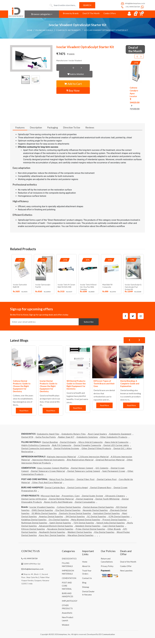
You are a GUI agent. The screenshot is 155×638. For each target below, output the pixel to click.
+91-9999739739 (130, 7)
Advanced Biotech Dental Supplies (56, 526)
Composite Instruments (68, 30)
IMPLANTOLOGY (69, 601)
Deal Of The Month (91, 13)
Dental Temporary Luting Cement (83, 471)
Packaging (52, 127)
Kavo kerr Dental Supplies (52, 535)
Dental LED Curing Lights (116, 445)
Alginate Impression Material (61, 456)
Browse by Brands (71, 13)
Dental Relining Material (61, 499)
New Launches (126, 570)
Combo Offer (126, 566)
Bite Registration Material (80, 460)
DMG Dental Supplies (42, 510)
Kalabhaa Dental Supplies (34, 519)
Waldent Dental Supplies (80, 532)
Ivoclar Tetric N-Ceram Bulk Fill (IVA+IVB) (66, 286)
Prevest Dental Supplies (114, 519)
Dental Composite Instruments (36, 448)
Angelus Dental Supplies (51, 516)
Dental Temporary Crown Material (48, 471)
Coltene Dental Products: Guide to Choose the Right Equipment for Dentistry (21, 386)
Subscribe (89, 322)
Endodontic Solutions (87, 437)
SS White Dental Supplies (44, 513)
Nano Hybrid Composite (116, 442)
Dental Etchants (68, 442)
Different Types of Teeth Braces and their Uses (104, 383)
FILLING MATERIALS (44, 30)
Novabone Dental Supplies (60, 529)
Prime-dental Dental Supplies (90, 529)
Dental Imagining (84, 499)
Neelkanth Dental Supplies (52, 532)
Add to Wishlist (75, 74)
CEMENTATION (69, 578)
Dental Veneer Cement (82, 468)
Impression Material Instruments (48, 460)
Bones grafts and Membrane (58, 502)
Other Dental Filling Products (96, 448)
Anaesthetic (67, 613)
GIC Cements (102, 468)
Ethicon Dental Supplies (33, 529)
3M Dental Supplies (75, 516)
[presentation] (137, 56)
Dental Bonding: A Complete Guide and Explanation (129, 383)
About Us (86, 566)
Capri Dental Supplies (113, 526)
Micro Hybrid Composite (90, 442)
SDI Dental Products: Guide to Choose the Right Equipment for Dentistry (76, 385)
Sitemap (85, 587)
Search (87, 5)
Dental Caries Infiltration (34, 499)
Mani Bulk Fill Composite (107, 286)
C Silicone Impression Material (93, 456)
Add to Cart (73, 83)
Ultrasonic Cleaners (115, 496)
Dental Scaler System (92, 496)
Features (20, 127)
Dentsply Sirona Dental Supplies (75, 513)
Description (36, 127)
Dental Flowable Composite (87, 445)
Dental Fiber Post (86, 479)
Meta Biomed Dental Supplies (85, 519)
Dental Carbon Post (107, 479)
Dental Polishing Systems (66, 448)
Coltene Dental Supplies (69, 507)
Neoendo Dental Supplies (95, 510)
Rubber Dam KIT (66, 437)
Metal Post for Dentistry (62, 479)
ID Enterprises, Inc (62, 634)
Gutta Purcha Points (46, 437)
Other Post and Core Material (47, 482)
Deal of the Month (128, 562)
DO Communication (107, 634)
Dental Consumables (85, 502)
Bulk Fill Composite (61, 445)
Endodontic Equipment (120, 434)
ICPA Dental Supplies (119, 516)
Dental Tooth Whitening (107, 499)
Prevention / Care (71, 496)
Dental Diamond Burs (100, 487)
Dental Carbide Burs (55, 487)
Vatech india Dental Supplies (110, 523)
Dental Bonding (50, 442)
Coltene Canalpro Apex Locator (134, 91)
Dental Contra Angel (77, 487)
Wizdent (65, 625)
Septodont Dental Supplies (106, 513)
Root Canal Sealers (97, 434)
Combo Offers (109, 13)
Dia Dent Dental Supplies (68, 510)
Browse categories (41, 14)
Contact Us (87, 578)
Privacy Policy (107, 566)
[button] (31, 58)
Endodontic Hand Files (48, 434)
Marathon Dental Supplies (81, 535)
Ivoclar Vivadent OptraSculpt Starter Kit (106, 30)
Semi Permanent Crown (113, 471)
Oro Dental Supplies (59, 519)
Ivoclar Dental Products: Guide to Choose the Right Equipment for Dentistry (48, 386)
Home (29, 30)
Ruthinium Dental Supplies (34, 523)
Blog (84, 582)
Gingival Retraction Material (110, 460)
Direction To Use (71, 127)
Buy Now (73, 90)
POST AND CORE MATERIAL (67, 585)
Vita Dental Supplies (104, 532)
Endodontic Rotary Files (74, 434)
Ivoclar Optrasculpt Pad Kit (42, 286)
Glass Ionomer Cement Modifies (53, 468)
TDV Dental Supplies (84, 523)
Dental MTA (27, 437)
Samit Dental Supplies (60, 523)
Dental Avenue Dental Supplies (98, 507)
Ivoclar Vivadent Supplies (42, 507)
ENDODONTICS (69, 558)
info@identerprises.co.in (133, 3)
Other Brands (114, 529)
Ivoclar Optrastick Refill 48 (20, 286)
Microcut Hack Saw (50, 496)
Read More (23, 410)
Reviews (89, 127)
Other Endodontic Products (113, 437)
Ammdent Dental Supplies (87, 526)
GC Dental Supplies (96, 516)
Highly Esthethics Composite (35, 445)
